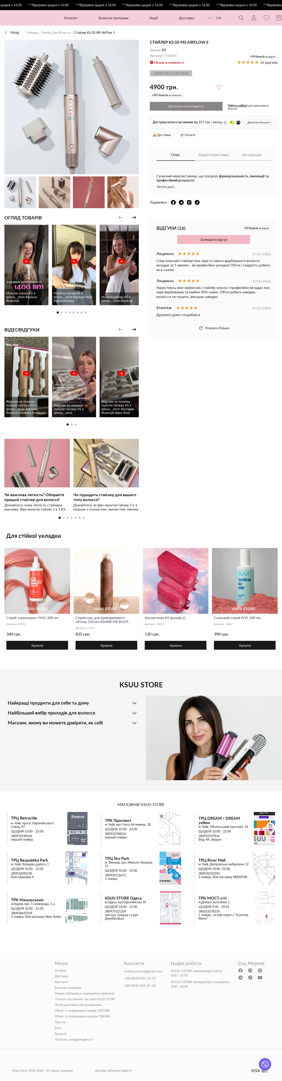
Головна (32, 32)
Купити (37, 645)
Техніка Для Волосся (56, 32)
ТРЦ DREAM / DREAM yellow (219, 820)
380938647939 (21, 913)
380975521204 (115, 911)
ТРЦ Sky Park (117, 858)
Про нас (60, 1022)
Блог (58, 1028)
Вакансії (60, 1034)
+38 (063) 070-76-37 (140, 978)
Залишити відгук (213, 239)
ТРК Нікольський (27, 900)
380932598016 (115, 834)
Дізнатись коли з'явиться (186, 106)
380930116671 (115, 875)
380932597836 (209, 836)
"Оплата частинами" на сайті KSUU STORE (85, 999)
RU (210, 18)
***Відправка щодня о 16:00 (60, 5)
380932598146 (21, 836)
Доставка (186, 18)
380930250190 (209, 873)
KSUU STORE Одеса (123, 898)
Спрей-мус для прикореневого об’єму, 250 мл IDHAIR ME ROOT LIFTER (102, 620)
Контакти (61, 982)
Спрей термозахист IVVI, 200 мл (32, 618)
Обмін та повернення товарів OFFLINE (82, 1010)
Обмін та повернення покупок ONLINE (82, 1016)
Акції (154, 18)
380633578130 (209, 911)
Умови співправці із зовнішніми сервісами (84, 993)
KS (164, 50)
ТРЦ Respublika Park (29, 860)
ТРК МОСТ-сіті (213, 898)
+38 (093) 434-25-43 (140, 985)
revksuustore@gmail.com (143, 971)
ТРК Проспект (118, 820)
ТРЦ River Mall (212, 860)
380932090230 (21, 873)
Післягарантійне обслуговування (78, 1005)
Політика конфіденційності (74, 1039)
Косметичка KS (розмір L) (165, 618)
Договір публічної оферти (113, 1070)
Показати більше (214, 328)
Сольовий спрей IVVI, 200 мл (237, 618)
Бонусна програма (113, 18)
